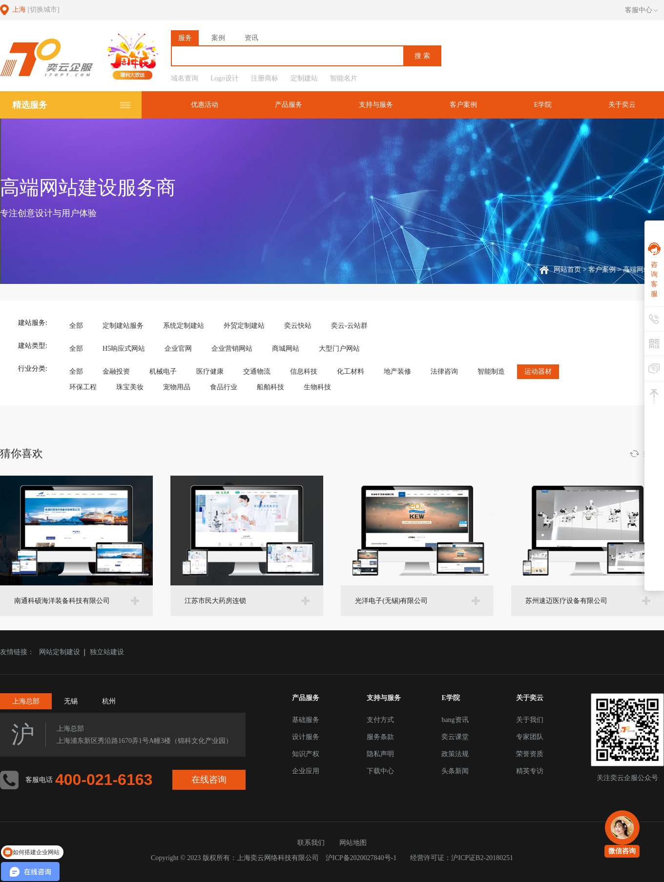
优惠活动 (204, 104)
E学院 (543, 104)
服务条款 (380, 737)
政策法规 (455, 754)
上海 (36, 9)
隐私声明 (380, 754)
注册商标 (264, 78)
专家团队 (529, 737)
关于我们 (529, 719)
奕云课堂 (455, 737)
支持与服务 (376, 104)
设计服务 (305, 737)
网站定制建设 (59, 652)
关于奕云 (622, 104)
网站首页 (567, 269)
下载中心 (380, 771)
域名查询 (184, 78)
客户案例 (463, 104)
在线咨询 (209, 779)
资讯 (251, 37)
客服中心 (641, 10)
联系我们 (311, 842)
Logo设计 (224, 78)
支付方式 (380, 719)
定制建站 (304, 78)
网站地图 (353, 842)
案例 (218, 37)
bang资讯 (454, 719)
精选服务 (29, 105)
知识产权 (305, 754)
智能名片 (343, 78)
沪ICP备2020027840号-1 (361, 858)
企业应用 (305, 771)
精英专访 (529, 771)
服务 (185, 37)
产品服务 (288, 104)
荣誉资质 (529, 754)
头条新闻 (455, 771)
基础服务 (305, 719)
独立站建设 (107, 652)
